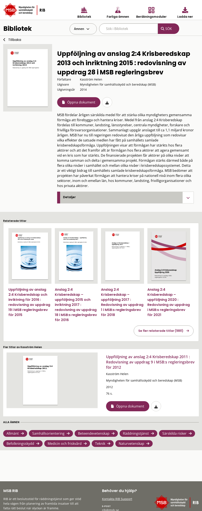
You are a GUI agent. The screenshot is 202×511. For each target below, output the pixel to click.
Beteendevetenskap (93, 433)
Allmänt (13, 433)
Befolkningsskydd (20, 443)
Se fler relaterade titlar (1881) (160, 331)
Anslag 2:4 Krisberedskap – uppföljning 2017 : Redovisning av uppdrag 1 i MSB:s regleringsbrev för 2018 (122, 302)
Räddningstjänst (136, 433)
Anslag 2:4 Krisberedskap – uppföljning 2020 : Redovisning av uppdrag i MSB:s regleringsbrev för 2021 (168, 302)
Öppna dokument (81, 102)
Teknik (100, 443)
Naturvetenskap (131, 443)
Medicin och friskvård (65, 443)
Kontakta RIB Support (117, 499)
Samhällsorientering (48, 433)
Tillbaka (14, 39)
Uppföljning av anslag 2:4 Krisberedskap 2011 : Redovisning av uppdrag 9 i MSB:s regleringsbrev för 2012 (150, 362)
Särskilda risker (174, 433)
